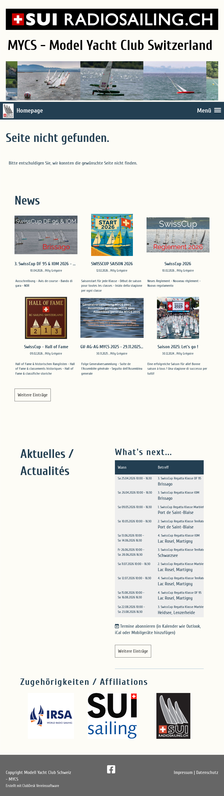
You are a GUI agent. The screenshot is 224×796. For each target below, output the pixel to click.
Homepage (30, 110)
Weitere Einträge (33, 395)
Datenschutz (207, 772)
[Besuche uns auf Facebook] (111, 769)
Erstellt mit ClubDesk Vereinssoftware (32, 786)
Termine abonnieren (137, 626)
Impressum (183, 772)
